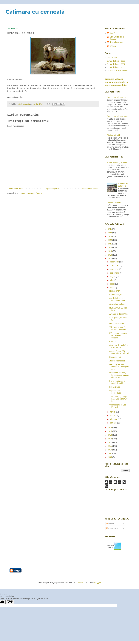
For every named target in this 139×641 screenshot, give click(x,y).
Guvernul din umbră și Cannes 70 (118, 346)
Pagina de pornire (52, 189)
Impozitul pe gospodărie (115, 392)
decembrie (114, 262)
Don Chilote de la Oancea (117, 38)
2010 (110, 450)
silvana (113, 46)
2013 (110, 439)
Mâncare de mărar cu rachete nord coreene (118, 335)
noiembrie (114, 265)
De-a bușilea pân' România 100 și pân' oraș (119, 366)
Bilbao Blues (114, 387)
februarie (114, 419)
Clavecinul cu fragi (117, 304)
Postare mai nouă (15, 189)
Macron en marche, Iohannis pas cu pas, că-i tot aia (119, 375)
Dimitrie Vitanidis (114, 135)
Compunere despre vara (117, 116)
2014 (110, 435)
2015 (110, 431)
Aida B (112, 33)
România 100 (115, 357)
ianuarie (113, 423)
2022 (110, 240)
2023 (110, 236)
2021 (110, 244)
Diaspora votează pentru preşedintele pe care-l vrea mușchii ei (116, 82)
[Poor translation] (10, 602)
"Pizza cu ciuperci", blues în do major (117, 328)
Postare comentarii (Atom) (31, 193)
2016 (110, 427)
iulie (112, 280)
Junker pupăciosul (117, 361)
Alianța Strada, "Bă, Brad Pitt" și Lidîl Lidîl (119, 352)
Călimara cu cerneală (35, 11)
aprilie (112, 412)
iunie (112, 284)
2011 (110, 446)
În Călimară (112, 58)
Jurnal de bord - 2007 (116, 64)
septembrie (115, 273)
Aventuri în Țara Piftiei (118, 314)
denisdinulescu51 (117, 42)
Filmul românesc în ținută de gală (117, 382)
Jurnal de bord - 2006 (116, 61)
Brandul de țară (115, 294)
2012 (110, 442)
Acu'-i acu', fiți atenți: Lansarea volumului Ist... (118, 399)
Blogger (97, 582)
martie (113, 415)
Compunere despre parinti (118, 97)
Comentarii (112, 528)
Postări (110, 524)
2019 (110, 251)
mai (111, 288)
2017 (110, 258)
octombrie (114, 269)
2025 (110, 229)
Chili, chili (113, 341)
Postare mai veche (90, 189)
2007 (110, 453)
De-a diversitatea (116, 323)
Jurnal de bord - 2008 (116, 67)
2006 (110, 457)
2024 (110, 233)
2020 (110, 247)
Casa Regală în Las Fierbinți (117, 406)
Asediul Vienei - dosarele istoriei (117, 299)
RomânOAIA (114, 291)
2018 (110, 255)
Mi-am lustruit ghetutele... (117, 162)
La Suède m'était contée (117, 70)
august (113, 276)
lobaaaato (80, 582)
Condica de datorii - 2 (123, 185)
